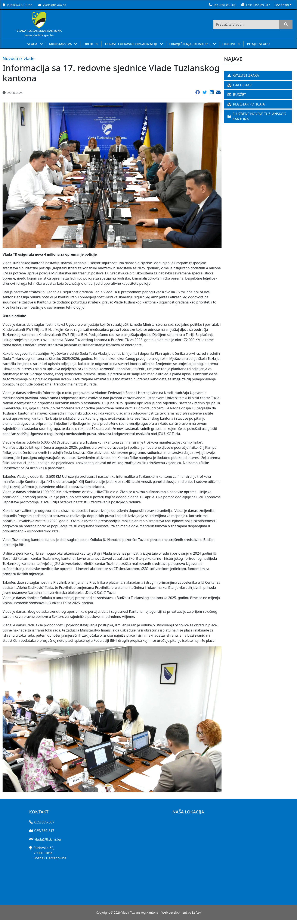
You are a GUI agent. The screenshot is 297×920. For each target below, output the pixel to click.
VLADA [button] (32, 44)
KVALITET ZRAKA (243, 75)
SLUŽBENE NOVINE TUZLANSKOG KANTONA (257, 116)
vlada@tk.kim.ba (54, 5)
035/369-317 (261, 5)
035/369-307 (44, 822)
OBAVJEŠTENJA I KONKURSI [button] (190, 44)
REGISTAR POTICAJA (246, 104)
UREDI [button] (89, 44)
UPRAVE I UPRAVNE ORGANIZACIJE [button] (131, 44)
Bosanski (282, 5)
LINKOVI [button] (229, 44)
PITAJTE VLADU (258, 44)
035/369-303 (227, 5)
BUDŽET (237, 94)
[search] (286, 24)
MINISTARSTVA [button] (61, 44)
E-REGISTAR (240, 85)
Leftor (196, 912)
